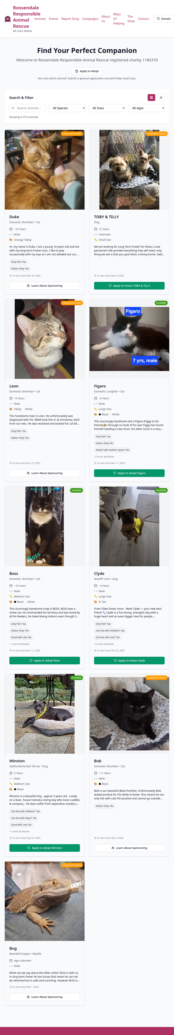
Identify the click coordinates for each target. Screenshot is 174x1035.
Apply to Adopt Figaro (129, 473)
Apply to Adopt (87, 71)
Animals (40, 19)
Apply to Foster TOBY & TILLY (129, 285)
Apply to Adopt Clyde (129, 660)
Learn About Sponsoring (44, 285)
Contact (143, 19)
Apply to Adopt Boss (44, 660)
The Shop (131, 18)
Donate (164, 18)
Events (53, 19)
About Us (106, 18)
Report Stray (70, 19)
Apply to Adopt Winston (44, 848)
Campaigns (90, 19)
